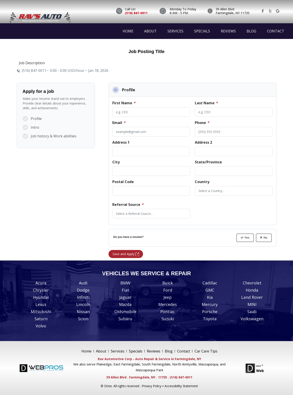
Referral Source (127, 204)
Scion (83, 318)
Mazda (125, 304)
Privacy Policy (151, 386)
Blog (251, 31)
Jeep (167, 297)
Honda (252, 290)
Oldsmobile (125, 311)
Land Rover (252, 297)
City (116, 162)
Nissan (83, 311)
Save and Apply (126, 254)
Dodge (83, 290)
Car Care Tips (206, 351)
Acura (40, 283)
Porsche (209, 311)
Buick (167, 283)
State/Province (208, 162)
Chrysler (41, 290)
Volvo (41, 326)
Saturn (41, 318)
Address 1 (121, 142)
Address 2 (203, 142)
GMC (209, 290)
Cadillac (209, 283)
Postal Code (123, 181)
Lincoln (83, 304)
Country (202, 181)
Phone (202, 122)
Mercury (210, 304)
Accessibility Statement (181, 386)
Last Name (206, 102)
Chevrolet (252, 283)
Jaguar (125, 297)
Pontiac (167, 311)
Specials (202, 31)
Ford (167, 290)
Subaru (125, 318)
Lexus (40, 304)
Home (128, 31)
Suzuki (167, 318)
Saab (252, 311)
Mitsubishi (41, 311)
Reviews (228, 31)
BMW (125, 283)
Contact (275, 31)
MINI (251, 304)
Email (118, 122)
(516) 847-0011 (136, 13)
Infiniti (83, 297)
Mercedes (167, 304)
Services (175, 31)
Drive (108, 386)
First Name (123, 102)
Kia (210, 297)
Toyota (210, 318)
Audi (83, 283)
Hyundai (41, 297)
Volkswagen (252, 318)
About (150, 31)
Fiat (125, 290)
